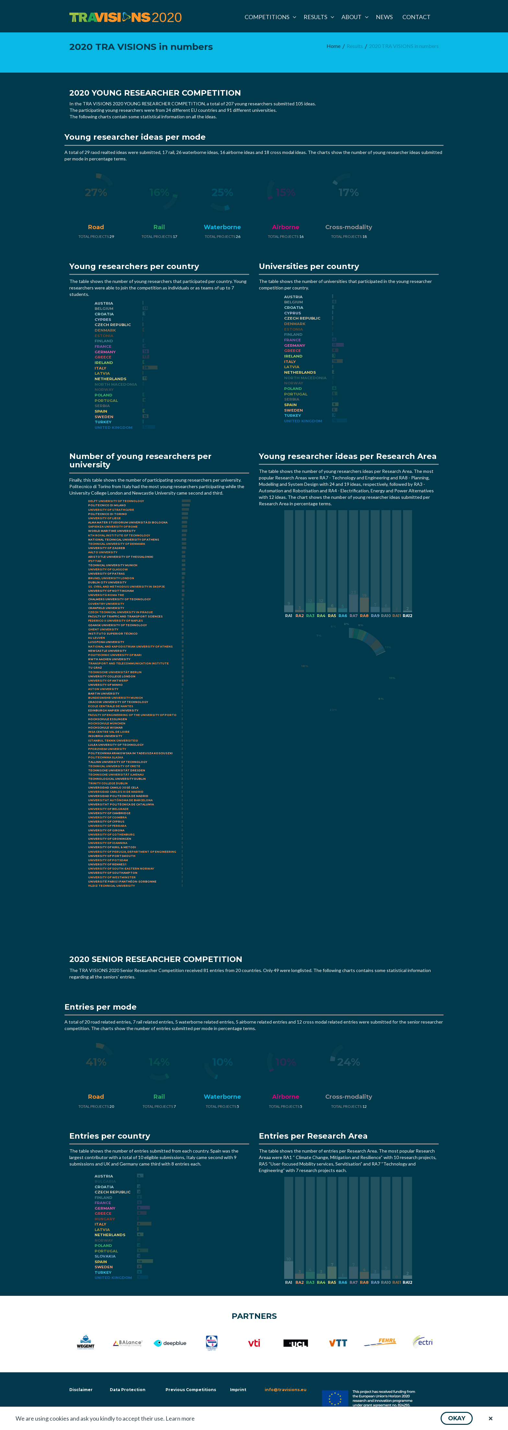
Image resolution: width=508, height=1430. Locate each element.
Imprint (238, 1389)
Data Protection (127, 1389)
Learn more (180, 1418)
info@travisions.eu (285, 1389)
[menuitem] (269, 16)
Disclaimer (80, 1389)
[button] (457, 1418)
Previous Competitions (191, 1389)
